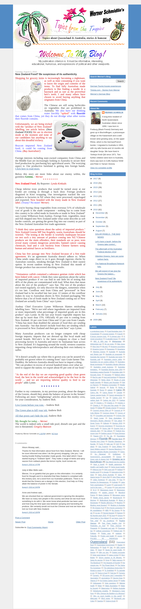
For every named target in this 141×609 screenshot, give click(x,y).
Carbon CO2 (117, 398)
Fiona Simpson (120, 433)
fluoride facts (117, 439)
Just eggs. (112, 480)
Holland (120, 469)
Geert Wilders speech (98, 449)
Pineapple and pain (108, 528)
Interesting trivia (117, 472)
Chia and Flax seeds (111, 405)
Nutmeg (120, 513)
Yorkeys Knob (110, 601)
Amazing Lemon (98, 349)
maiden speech (108, 492)
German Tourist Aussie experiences (105, 86)
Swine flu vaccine (96, 560)
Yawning (100, 601)
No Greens (116, 510)
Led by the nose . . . (97, 487)
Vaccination (94, 578)
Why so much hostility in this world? (107, 596)
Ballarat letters (120, 375)
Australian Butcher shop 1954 (111, 369)
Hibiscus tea (97, 469)
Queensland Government (105, 545)
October (99, 222)
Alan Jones (121, 344)
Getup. (122, 452)
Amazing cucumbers (118, 346)
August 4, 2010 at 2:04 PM (31, 487)
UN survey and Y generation (112, 575)
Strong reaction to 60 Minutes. (110, 557)
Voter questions (110, 583)
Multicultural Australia (107, 500)
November (100, 217)
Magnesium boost (106, 490)
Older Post (80, 522)
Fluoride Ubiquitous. (115, 441)
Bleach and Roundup (111, 382)
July (98, 287)
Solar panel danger (99, 555)
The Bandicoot (95, 563)
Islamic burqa (95, 477)
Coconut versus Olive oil (102, 410)
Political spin (117, 531)
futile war (109, 444)
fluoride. (93, 444)
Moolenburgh (117, 498)
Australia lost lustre (115, 357)
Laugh (109, 485)
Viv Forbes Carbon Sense (109, 580)
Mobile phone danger (101, 498)
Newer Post (20, 522)
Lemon (109, 487)
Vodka (123, 580)
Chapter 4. (96, 405)
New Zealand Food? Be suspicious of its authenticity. (46, 74)
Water (100, 586)
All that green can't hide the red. (31, 415)
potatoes (118, 533)
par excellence (108, 521)
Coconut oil (118, 410)
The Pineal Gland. (108, 565)
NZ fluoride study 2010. (98, 515)
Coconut (122, 408)
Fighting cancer (106, 433)
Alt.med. (105, 346)
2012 (95, 201)
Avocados (107, 375)
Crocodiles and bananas (104, 415)
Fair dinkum (108, 431)
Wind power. (106, 598)
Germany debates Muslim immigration (103, 452)
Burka (112, 387)
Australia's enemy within (113, 359)
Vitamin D (93, 580)
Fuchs (101, 444)
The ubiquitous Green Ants (113, 568)
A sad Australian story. (115, 331)
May (98, 296)
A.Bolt (123, 339)
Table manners (117, 560)
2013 (95, 196)
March (99, 305)
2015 (95, 187)
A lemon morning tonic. (98, 336)
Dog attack (118, 421)
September (101, 226)
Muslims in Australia (118, 505)
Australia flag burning (98, 357)
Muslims (120, 503)
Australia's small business (103, 367)
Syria (107, 560)
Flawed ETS (98, 436)
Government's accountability (100, 457)
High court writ (109, 469)
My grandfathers (96, 510)
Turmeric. (96, 575)
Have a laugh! (98, 464)
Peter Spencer (116, 526)
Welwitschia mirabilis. (100, 591)
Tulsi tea (113, 573)
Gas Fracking (103, 446)
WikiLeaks (93, 598)
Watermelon (105, 588)
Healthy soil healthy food (99, 467)
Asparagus (111, 349)
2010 (95, 209)
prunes (119, 536)
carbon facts (94, 400)
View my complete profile (101, 168)
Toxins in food (102, 573)
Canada (119, 392)
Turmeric (122, 573)
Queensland (98, 541)
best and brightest (110, 377)
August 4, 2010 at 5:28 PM (31, 512)
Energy (92, 426)
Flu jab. (110, 436)
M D (94, 490)
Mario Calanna (104, 495)
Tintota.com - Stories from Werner (105, 90)
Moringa (93, 500)
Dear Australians (115, 418)
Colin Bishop (94, 413)
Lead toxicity (118, 485)
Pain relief (94, 521)
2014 (95, 192)
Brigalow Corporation (109, 385)
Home (50, 522)
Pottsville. (93, 536)
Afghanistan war (96, 344)
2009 (95, 320)
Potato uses (106, 533)
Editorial (106, 423)
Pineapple (93, 528)
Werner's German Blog (100, 94)
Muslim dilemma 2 (107, 503)
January (99, 314)
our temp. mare (117, 518)
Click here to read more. (27, 168)
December (100, 213)
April (98, 300)
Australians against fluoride (99, 372)
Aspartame (121, 349)
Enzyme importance (106, 426)
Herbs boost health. (118, 467)
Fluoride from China (97, 441)
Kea (121, 480)
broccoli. (103, 387)
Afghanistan (117, 341)
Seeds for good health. (113, 550)
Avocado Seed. (95, 375)
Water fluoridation (111, 586)
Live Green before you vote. (29, 405)
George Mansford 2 (115, 449)
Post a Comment (22, 518)
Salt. (111, 547)
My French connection (115, 508)
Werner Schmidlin (114, 112)
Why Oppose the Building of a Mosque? (111, 593)
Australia (112, 352)
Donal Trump (95, 423)
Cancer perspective (116, 395)
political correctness (103, 531)
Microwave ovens (119, 495)
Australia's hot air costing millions (102, 362)
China (100, 408)
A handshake (94, 334)
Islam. (120, 475)
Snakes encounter (118, 552)
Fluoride (103, 438)
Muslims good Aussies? (98, 505)
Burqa (102, 390)
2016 (95, 183)
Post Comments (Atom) (37, 527)
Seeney (93, 552)
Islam (92, 475)
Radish (120, 545)
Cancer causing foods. (98, 395)
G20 (117, 444)
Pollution (93, 533)
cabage (110, 390)
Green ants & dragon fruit (99, 459)
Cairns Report (108, 392)
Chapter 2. (110, 403)
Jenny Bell (106, 477)
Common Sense (108, 413)
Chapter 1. (100, 403)
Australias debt (117, 372)
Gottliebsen (117, 454)
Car (107, 398)
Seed (100, 550)
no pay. (97, 513)
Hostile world (94, 472)
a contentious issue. (97, 331)
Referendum (94, 547)
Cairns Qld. (94, 392)
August (99, 230)
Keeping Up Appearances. (99, 482)
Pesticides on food (97, 526)
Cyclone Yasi (120, 415)
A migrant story (115, 336)
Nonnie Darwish (108, 513)
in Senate (105, 472)
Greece (118, 457)
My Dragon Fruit (98, 508)
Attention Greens (99, 352)
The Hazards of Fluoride (111, 563)
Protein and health (107, 536)
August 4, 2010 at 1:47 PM (31, 464)
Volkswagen (97, 583)
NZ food (55, 434)
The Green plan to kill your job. (31, 410)
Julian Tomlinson (99, 480)
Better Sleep (105, 380)
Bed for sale (97, 377)
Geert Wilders (117, 446)
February (100, 309)
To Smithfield (109, 570)
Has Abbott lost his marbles (115, 462)
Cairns (119, 390)
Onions (120, 515)
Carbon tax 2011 (109, 400)
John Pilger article (118, 477)
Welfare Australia (119, 588)
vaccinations (105, 578)
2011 (95, 205)
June (98, 291)
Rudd (104, 547)
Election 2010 (117, 423)
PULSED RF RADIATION (104, 538)
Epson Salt (107, 428)
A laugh (120, 334)
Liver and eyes (120, 487)
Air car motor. (109, 344)
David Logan (99, 418)
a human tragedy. (108, 334)
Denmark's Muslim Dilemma (100, 421)
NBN (107, 510)
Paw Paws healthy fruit (111, 523)
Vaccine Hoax (118, 578)
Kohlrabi (115, 482)
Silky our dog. (104, 552)
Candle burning (96, 398)
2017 (95, 178)
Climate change (110, 408)
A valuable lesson (112, 339)
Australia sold (95, 359)
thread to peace (95, 570)
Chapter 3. (121, 403)
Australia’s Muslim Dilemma (115, 364)
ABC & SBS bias (100, 341)
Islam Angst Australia (106, 475)
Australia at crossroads (114, 354)
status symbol (114, 555)
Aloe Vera (96, 346)
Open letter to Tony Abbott (99, 518)
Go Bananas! (100, 454)
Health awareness (115, 464)
